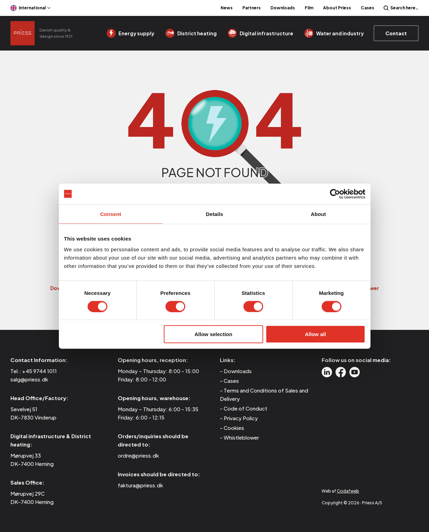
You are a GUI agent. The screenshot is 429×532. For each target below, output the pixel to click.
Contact (396, 33)
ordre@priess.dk (138, 455)
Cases (367, 7)
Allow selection (213, 334)
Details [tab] (214, 214)
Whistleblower (241, 437)
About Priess (337, 7)
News (227, 7)
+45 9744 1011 (39, 371)
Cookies (234, 427)
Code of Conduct (245, 408)
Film (309, 7)
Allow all (315, 334)
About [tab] (318, 214)
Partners (251, 7)
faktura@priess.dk (140, 485)
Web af (340, 491)
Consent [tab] (110, 214)
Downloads (282, 7)
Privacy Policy (241, 418)
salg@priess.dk (29, 379)
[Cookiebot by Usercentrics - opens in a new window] (335, 194)
